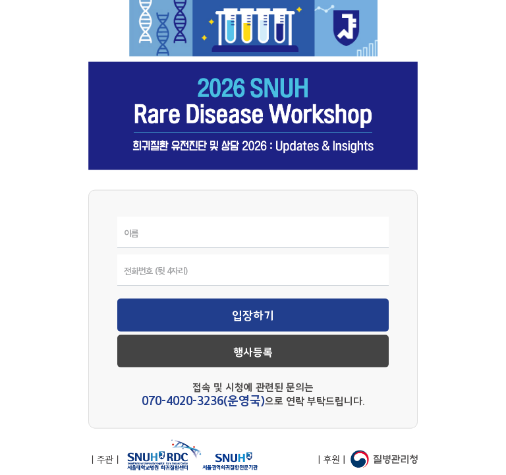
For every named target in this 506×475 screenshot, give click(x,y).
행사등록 (253, 352)
